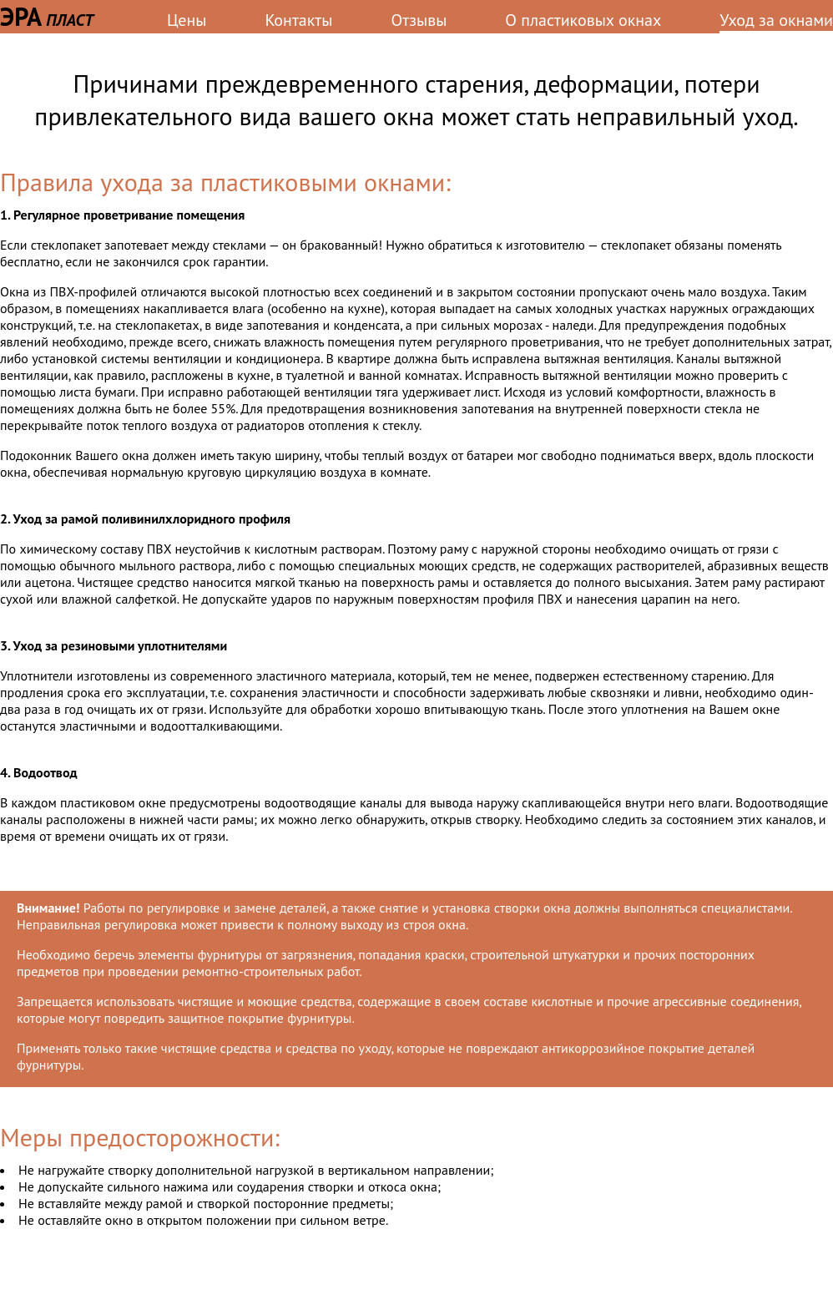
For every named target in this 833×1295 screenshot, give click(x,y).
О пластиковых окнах (583, 20)
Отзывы (419, 20)
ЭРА (46, 16)
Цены (186, 20)
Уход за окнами (776, 20)
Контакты (298, 20)
